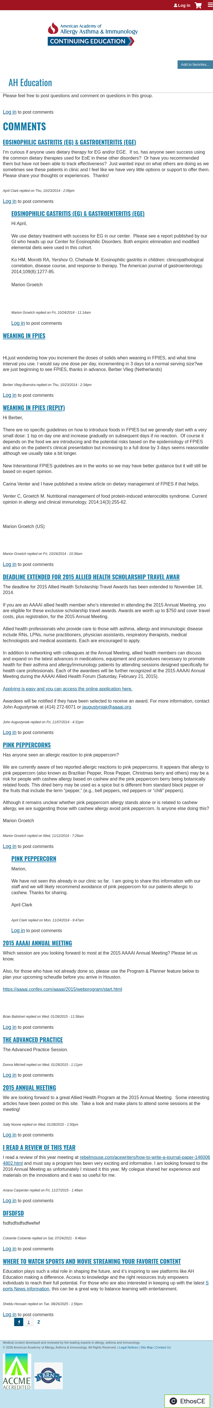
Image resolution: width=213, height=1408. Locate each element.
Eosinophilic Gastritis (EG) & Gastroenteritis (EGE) (69, 142)
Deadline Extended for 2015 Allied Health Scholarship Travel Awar (91, 576)
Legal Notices (128, 1347)
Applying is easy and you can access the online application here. (67, 688)
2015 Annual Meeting (29, 1087)
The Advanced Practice (33, 1039)
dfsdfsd (13, 1213)
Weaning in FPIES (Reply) (34, 407)
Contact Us (163, 1347)
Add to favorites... (195, 64)
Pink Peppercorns (27, 745)
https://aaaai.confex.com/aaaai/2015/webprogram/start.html (62, 989)
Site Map (146, 1347)
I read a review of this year (39, 1147)
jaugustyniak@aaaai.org (106, 707)
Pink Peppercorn (33, 858)
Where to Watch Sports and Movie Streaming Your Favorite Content (92, 1261)
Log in (184, 5)
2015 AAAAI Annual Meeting (37, 943)
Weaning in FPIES (24, 335)
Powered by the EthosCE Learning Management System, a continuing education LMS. (187, 1401)
